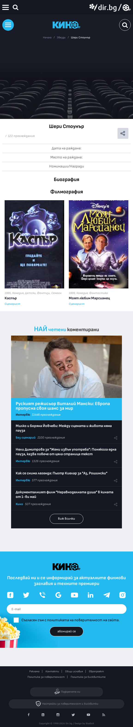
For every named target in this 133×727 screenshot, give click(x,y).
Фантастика (98, 293)
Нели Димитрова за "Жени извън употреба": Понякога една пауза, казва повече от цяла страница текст (66, 451)
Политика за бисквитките (88, 677)
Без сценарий (26, 437)
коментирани (83, 330)
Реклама (34, 671)
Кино (19, 504)
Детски (30, 293)
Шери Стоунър (80, 37)
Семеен (56, 293)
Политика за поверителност (46, 677)
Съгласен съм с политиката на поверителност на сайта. (70, 620)
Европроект (96, 671)
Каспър (11, 298)
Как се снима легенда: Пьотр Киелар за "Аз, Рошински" (61, 473)
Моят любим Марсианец (89, 298)
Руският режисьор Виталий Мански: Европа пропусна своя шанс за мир (63, 406)
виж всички (66, 519)
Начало (47, 37)
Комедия (18, 293)
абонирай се (66, 631)
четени (57, 330)
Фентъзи (43, 293)
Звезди (61, 37)
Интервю (23, 415)
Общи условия (74, 671)
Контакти (52, 671)
